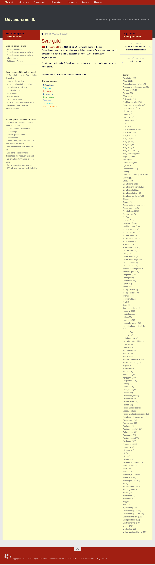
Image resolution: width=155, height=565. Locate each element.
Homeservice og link (15, 82)
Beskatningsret (129, 109)
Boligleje (127, 143)
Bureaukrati (128, 164)
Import (126, 288)
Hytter (125, 285)
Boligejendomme (130, 131)
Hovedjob (127, 279)
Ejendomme (128, 185)
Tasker (126, 494)
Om (79, 3)
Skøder (126, 460)
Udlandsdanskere (130, 518)
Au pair (126, 94)
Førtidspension (129, 227)
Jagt (125, 306)
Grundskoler (128, 267)
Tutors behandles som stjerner (19, 166)
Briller (125, 161)
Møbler (126, 370)
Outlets (126, 394)
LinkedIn (48, 105)
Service (126, 448)
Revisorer (127, 442)
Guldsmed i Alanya (15, 62)
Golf (125, 255)
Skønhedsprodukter (131, 463)
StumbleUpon (50, 98)
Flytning (126, 221)
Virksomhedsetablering (133, 533)
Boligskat (127, 149)
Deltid (125, 173)
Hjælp (91, 3)
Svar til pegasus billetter (17, 88)
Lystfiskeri (127, 348)
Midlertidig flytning (131, 364)
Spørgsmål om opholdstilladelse (20, 104)
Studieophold (128, 482)
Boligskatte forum (130, 152)
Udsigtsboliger (129, 521)
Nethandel (127, 376)
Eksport (126, 200)
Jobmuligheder (129, 309)
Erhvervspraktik (129, 209)
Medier (126, 358)
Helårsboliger (129, 273)
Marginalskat (128, 351)
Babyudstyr (128, 100)
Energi (126, 203)
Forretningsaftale (130, 239)
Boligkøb (127, 137)
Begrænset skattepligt (132, 106)
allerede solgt (12, 59)
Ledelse (126, 333)
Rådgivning (128, 421)
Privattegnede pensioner (133, 418)
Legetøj (126, 336)
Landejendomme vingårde (134, 327)
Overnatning (128, 400)
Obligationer (128, 382)
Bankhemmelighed (131, 103)
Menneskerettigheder (132, 361)
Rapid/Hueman (76, 560)
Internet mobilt (13, 97)
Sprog (125, 473)
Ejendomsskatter (130, 194)
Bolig (125, 124)
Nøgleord (36, 3)
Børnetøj (127, 118)
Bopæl (126, 158)
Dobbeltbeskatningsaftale (134, 176)
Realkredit (127, 427)
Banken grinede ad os (16, 136)
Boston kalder (12, 139)
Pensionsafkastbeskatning (134, 415)
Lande (22, 3)
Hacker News (50, 108)
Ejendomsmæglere (131, 188)
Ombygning (128, 391)
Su (124, 485)
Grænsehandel (129, 258)
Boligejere (127, 134)
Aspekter (53, 3)
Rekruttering (128, 433)
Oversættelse (129, 403)
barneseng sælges (14, 50)
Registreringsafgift (131, 430)
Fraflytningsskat (130, 249)
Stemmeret (128, 479)
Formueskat (128, 236)
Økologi (126, 385)
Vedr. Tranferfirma (14, 101)
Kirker (125, 318)
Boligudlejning (129, 155)
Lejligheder (128, 339)
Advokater (127, 79)
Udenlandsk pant (130, 512)
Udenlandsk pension (132, 515)
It (124, 303)
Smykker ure (128, 466)
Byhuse (126, 167)
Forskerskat (128, 243)
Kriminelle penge (130, 324)
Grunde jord (128, 264)
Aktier (125, 82)
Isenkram (127, 300)
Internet (126, 297)
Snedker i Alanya (14, 91)
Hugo (98, 560)
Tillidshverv (128, 497)
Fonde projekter (130, 233)
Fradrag (126, 246)
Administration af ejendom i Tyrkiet (21, 85)
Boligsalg (127, 146)
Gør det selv (128, 252)
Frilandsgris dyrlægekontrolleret (20, 53)
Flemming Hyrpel (55, 48)
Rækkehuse (128, 424)
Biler (125, 112)
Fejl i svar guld (13, 94)
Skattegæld (128, 451)
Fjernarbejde (128, 215)
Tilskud (126, 500)
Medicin (126, 355)
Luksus (126, 345)
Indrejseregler (129, 294)
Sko (125, 457)
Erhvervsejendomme (132, 206)
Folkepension (129, 230)
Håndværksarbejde (131, 270)
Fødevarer (127, 224)
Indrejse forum (129, 291)
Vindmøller (127, 530)
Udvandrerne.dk (24, 20)
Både (125, 97)
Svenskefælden (129, 488)
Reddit (47, 102)
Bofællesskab (129, 121)
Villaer (126, 527)
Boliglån (126, 140)
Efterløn (126, 182)
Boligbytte (127, 127)
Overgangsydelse (130, 397)
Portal (8, 3)
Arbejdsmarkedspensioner (134, 88)
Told (125, 506)
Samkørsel (127, 445)
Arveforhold (128, 91)
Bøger (126, 115)
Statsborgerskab (130, 476)
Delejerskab (128, 170)
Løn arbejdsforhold (131, 342)
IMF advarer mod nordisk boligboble (22, 169)
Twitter (47, 89)
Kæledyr (126, 312)
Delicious (48, 95)
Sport (125, 470)
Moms (126, 373)
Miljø (125, 367)
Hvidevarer (128, 282)
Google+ (48, 92)
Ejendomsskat (129, 191)
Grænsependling (130, 261)
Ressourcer (128, 436)
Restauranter (128, 439)
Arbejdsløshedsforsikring (133, 85)
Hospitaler (127, 276)
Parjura (126, 406)
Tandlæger (127, 491)
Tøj (124, 503)
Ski (124, 454)
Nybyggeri (127, 379)
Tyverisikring (128, 509)
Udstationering (129, 524)
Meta (67, 3)
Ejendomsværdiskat (131, 197)
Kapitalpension (129, 315)
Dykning (126, 179)
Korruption (127, 321)
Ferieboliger (128, 212)
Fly (124, 218)
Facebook (48, 86)
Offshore (127, 388)
